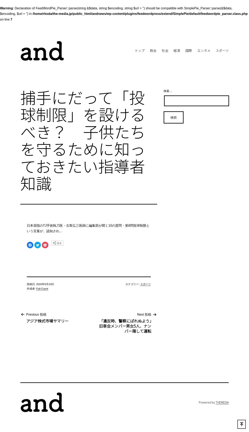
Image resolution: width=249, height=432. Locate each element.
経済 (177, 50)
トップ (140, 50)
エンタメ (203, 50)
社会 (165, 50)
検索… (168, 91)
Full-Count (42, 288)
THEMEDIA (222, 402)
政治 (153, 50)
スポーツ (222, 50)
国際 (188, 50)
